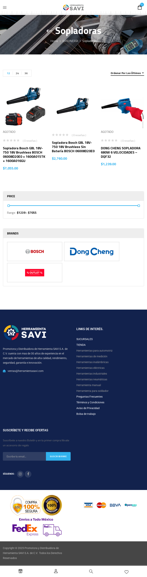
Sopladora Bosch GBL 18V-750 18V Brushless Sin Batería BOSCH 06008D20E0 (73, 147)
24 (17, 73)
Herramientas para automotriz (94, 350)
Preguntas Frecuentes (89, 396)
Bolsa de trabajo (86, 413)
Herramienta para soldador (92, 390)
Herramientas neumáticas (91, 379)
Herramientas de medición (91, 356)
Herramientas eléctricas (90, 367)
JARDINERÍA (70, 41)
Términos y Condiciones (90, 402)
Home (54, 41)
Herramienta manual (88, 385)
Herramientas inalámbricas (92, 362)
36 (26, 73)
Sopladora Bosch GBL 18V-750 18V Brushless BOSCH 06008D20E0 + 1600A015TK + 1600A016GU (24, 154)
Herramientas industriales (91, 373)
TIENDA (81, 344)
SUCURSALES (84, 339)
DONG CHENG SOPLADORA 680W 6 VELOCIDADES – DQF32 (120, 152)
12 (8, 73)
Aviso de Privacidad (88, 408)
